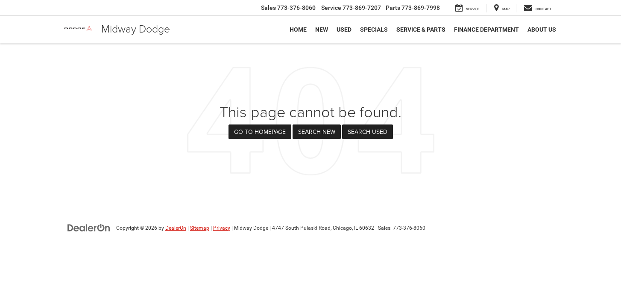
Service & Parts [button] (420, 29)
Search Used (367, 131)
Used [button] (344, 29)
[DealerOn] (89, 227)
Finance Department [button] (486, 29)
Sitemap (199, 228)
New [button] (321, 29)
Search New (316, 131)
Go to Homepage (260, 131)
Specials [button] (374, 29)
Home (298, 29)
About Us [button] (541, 29)
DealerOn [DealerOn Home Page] (175, 228)
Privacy (221, 228)
